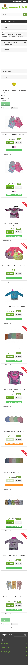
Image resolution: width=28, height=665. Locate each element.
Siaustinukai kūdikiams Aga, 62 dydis (14, 472)
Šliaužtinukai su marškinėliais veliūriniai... (14, 134)
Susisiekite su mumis (17, 1)
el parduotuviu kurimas (14, 661)
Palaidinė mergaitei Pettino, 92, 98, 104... (14, 265)
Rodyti (2, 98)
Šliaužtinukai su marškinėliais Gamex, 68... (14, 597)
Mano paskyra (5, 652)
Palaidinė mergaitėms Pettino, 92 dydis (14, 306)
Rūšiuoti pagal (4, 95)
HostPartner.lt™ (23, 661)
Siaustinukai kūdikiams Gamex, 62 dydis (14, 514)
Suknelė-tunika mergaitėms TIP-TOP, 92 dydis (14, 390)
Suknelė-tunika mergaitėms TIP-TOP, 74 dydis (14, 224)
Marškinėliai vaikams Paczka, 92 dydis (14, 348)
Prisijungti (24, 1)
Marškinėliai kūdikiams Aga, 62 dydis (14, 431)
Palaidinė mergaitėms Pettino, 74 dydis (14, 555)
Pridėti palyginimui (8, 154)
